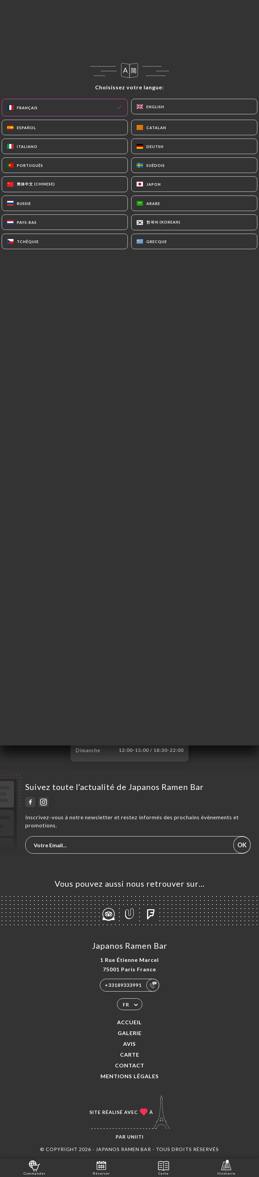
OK (242, 845)
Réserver (101, 1167)
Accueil (129, 1022)
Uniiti (135, 1137)
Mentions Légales (129, 1076)
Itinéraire (226, 1167)
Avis (129, 1043)
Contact (129, 1065)
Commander (35, 1167)
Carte (129, 1054)
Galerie (130, 1033)
